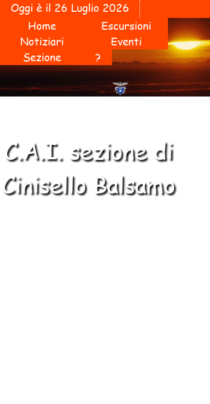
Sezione (42, 57)
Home (42, 26)
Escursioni (126, 26)
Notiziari (42, 41)
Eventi (126, 41)
